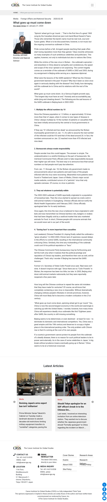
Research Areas (86, 455)
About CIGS (67, 465)
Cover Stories (68, 455)
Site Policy (67, 469)
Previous (14, 402)
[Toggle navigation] (92, 5)
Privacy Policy (85, 465)
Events (65, 460)
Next (92, 402)
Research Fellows (83, 460)
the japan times (19, 26)
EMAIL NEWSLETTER (47, 456)
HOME (15, 12)
